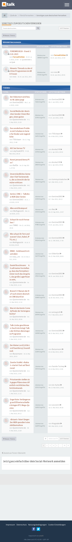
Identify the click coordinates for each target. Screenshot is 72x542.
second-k (55, 405)
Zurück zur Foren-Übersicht (14, 453)
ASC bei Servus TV (17, 148)
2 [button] (46, 445)
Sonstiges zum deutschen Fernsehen (21, 23)
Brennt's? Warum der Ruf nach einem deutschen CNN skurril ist (19, 294)
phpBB (41, 536)
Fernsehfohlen (19, 57)
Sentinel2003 (18, 102)
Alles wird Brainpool (18, 208)
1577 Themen (64, 28)
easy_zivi (16, 257)
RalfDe (15, 165)
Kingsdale (56, 423)
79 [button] (64, 445)
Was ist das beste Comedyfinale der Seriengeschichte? (19, 311)
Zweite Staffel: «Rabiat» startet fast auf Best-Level (19, 365)
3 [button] (50, 445)
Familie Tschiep (58, 366)
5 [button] (56, 445)
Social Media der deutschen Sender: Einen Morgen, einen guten (19, 114)
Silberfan (55, 253)
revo (14, 77)
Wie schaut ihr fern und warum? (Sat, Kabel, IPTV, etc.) (19, 237)
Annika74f (56, 149)
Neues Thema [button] (9, 35)
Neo (53, 209)
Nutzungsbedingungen (37, 525)
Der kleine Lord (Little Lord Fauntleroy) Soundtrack (19, 348)
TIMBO (15, 225)
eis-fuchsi (56, 385)
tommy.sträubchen (59, 179)
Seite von (53, 438)
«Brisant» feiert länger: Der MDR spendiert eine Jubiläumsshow (19, 422)
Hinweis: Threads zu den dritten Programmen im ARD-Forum (20, 71)
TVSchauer (17, 139)
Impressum (10, 525)
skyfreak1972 (18, 151)
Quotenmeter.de (19, 119)
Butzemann (17, 354)
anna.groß (56, 312)
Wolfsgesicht (18, 211)
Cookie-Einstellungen (57, 525)
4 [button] (53, 445)
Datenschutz (21, 525)
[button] (68, 445)
